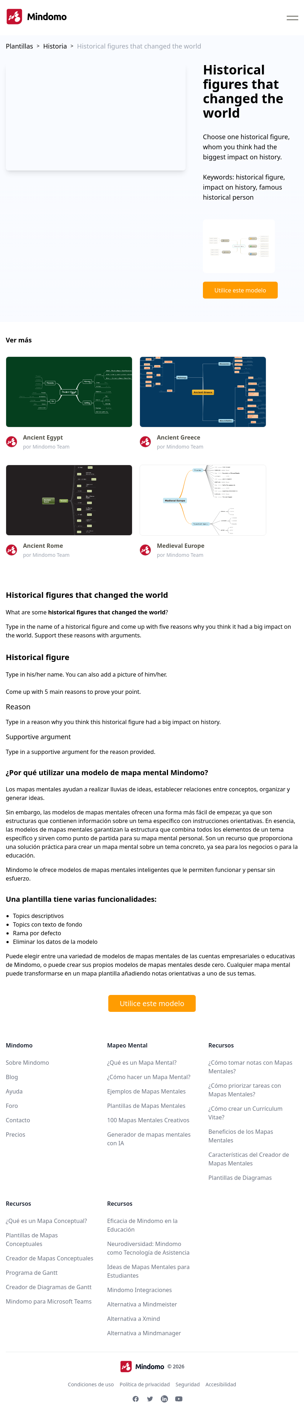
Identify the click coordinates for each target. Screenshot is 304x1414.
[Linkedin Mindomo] (164, 1398)
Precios (15, 1134)
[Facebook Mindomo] (135, 1398)
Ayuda (14, 1091)
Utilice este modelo (240, 290)
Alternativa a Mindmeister (142, 1304)
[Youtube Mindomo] (178, 1398)
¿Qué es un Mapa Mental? (142, 1063)
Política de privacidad (144, 1384)
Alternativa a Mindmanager (144, 1333)
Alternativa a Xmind (133, 1319)
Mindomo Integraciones (139, 1290)
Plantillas (19, 46)
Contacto (18, 1120)
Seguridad (188, 1384)
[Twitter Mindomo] (150, 1398)
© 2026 (152, 1366)
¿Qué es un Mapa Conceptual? (46, 1221)
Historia (55, 46)
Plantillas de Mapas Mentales (146, 1106)
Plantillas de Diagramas (240, 1178)
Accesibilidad (220, 1384)
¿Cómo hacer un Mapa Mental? (149, 1077)
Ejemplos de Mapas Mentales (146, 1091)
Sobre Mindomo (27, 1063)
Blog (12, 1077)
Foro (12, 1106)
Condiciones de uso (91, 1384)
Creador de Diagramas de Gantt (48, 1287)
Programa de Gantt (32, 1273)
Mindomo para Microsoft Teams (49, 1301)
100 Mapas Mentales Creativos (148, 1120)
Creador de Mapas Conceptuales (50, 1258)
